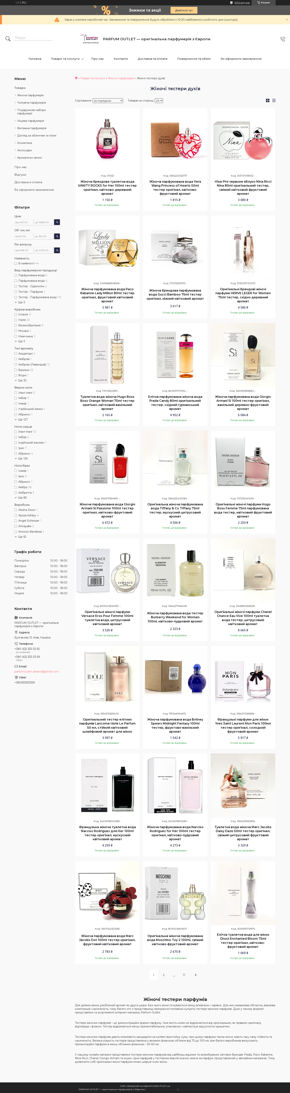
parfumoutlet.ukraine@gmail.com (36, 671)
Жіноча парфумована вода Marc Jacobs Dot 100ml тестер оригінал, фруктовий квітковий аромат (107, 940)
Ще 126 (23, 458)
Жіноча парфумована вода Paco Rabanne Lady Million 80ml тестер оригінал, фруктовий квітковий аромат (107, 295)
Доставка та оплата (152, 59)
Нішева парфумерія (30, 121)
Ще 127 (23, 419)
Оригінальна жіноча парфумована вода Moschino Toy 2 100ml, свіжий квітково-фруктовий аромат (175, 940)
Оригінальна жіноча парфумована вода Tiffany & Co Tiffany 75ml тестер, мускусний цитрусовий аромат (175, 510)
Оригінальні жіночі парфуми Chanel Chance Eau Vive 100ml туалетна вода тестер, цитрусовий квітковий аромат (243, 618)
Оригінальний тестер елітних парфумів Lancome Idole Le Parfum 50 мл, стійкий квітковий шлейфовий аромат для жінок (107, 726)
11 (184, 975)
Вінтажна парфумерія (31, 128)
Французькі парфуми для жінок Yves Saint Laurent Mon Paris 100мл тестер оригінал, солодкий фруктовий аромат (243, 726)
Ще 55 (22, 536)
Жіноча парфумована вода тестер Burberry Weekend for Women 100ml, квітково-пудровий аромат (175, 617)
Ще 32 (22, 380)
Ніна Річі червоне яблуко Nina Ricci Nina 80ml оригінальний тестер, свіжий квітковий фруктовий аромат (243, 188)
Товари (19, 88)
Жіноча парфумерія (121, 78)
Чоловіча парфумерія (31, 102)
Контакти (121, 59)
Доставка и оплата (28, 182)
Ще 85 (22, 497)
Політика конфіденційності (195, 1089)
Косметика (24, 143)
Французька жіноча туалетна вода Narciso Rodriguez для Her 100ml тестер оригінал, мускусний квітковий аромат (107, 833)
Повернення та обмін (194, 59)
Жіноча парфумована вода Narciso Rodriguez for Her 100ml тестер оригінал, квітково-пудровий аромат (175, 833)
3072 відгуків (242, 2)
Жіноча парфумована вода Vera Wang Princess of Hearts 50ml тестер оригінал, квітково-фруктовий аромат (175, 188)
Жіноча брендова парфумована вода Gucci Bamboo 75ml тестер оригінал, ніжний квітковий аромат (175, 294)
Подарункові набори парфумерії (31, 111)
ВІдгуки (20, 174)
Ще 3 (21, 302)
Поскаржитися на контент (161, 1089)
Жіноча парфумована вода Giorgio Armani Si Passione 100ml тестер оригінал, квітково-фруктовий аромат (107, 510)
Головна (35, 59)
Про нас (97, 59)
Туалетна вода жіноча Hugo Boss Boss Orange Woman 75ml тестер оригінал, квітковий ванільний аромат (107, 403)
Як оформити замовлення (241, 59)
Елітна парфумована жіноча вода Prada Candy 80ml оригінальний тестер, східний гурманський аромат (175, 403)
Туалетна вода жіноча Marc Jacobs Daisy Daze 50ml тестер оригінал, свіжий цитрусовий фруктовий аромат (243, 833)
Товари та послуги (65, 59)
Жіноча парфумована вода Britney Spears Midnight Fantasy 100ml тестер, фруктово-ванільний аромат (175, 726)
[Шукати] (8, 39)
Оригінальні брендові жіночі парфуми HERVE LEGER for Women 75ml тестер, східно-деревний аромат (243, 295)
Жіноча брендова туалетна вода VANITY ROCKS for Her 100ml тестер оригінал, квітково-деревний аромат (107, 188)
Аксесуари (24, 150)
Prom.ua (165, 1085)
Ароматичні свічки (29, 157)
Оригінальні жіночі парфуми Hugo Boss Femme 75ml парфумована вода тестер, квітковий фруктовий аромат (243, 510)
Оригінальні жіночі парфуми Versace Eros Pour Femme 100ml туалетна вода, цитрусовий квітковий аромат (107, 618)
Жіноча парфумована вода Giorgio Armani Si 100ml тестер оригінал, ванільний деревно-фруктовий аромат (243, 403)
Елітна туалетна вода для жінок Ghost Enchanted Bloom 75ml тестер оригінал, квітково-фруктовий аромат (243, 941)
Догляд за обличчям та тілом (36, 135)
